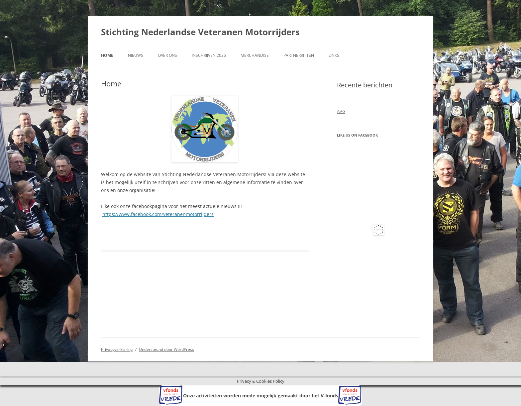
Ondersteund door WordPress (166, 349)
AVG (341, 111)
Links (334, 55)
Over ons (167, 55)
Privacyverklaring (117, 349)
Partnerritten (298, 55)
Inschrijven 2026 (209, 55)
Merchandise (255, 55)
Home (107, 55)
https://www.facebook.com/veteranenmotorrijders (158, 214)
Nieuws (135, 55)
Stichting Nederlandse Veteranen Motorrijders (200, 32)
